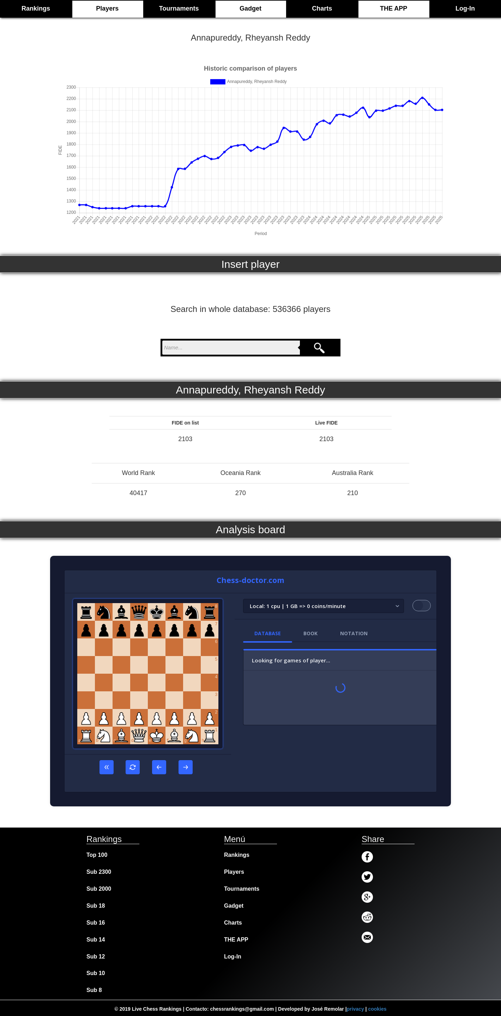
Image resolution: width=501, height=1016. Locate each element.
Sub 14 (95, 940)
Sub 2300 (98, 872)
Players (107, 8)
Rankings (236, 855)
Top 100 (96, 855)
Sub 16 (95, 923)
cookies (377, 1009)
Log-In (465, 8)
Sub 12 (95, 957)
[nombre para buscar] (231, 348)
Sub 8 (94, 990)
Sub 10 (95, 973)
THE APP (393, 8)
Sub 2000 (98, 889)
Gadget (250, 8)
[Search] (319, 348)
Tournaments (179, 8)
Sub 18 (95, 906)
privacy (355, 1009)
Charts (322, 8)
